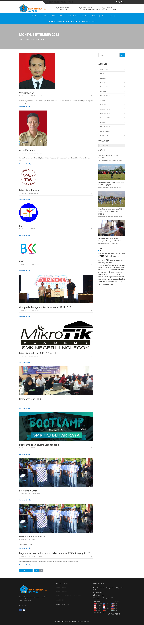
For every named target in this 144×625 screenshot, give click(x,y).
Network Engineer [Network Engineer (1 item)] (107, 274)
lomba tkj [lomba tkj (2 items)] (101, 272)
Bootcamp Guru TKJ (30, 399)
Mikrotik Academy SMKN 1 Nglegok (38, 353)
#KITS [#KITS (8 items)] (101, 255)
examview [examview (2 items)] (101, 265)
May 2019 (103, 122)
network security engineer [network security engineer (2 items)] (106, 277)
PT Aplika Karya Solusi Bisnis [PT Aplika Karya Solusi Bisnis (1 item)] (112, 279)
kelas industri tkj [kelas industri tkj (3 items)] (109, 267)
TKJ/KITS (94, 16)
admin (38, 193)
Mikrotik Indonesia (29, 190)
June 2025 (103, 78)
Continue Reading (25, 106)
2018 (27, 39)
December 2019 (105, 109)
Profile (43, 16)
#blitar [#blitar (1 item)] (103, 253)
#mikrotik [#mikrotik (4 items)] (108, 256)
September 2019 (105, 118)
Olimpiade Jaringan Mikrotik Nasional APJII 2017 (45, 307)
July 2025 (103, 74)
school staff (57, 16)
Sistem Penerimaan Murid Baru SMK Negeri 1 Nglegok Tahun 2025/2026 (72, 21)
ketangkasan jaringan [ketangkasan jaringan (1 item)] (102, 269)
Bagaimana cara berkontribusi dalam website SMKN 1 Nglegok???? (54, 553)
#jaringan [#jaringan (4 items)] (121, 253)
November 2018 (105, 126)
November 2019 (105, 113)
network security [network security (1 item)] (119, 274)
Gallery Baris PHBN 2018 (32, 536)
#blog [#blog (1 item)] (106, 253)
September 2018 (105, 131)
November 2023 (105, 96)
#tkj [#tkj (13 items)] (108, 259)
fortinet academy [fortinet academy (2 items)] (113, 265)
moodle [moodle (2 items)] (120, 272)
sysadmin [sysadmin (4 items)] (112, 281)
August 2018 (104, 135)
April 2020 (103, 104)
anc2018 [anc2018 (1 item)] (112, 260)
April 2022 (103, 100)
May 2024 (103, 82)
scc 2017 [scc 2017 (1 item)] (107, 282)
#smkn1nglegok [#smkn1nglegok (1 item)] (101, 260)
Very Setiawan (26, 93)
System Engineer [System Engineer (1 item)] (120, 282)
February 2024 (104, 87)
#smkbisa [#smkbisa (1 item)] (117, 256)
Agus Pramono (27, 150)
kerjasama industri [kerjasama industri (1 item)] (120, 267)
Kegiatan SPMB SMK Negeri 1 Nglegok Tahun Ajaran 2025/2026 (110, 239)
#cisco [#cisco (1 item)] (116, 253)
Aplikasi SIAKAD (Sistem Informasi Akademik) (68, 596)
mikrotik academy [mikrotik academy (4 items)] (111, 272)
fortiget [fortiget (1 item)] (106, 265)
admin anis (39, 95)
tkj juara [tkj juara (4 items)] (101, 284)
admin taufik (39, 556)
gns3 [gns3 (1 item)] (120, 265)
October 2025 (104, 69)
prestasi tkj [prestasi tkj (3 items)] (102, 279)
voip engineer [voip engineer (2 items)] (109, 284)
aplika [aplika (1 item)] (115, 260)
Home (34, 16)
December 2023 (105, 91)
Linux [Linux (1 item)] (109, 269)
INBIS (84, 16)
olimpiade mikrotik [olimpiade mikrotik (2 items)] (119, 277)
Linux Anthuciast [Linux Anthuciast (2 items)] (116, 269)
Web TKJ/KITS (60, 600)
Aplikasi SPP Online (61, 591)
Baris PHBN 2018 (28, 490)
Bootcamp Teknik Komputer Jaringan (39, 444)
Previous (23, 570)
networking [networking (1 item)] (113, 274)
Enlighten (86, 621)
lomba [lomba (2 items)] (122, 269)
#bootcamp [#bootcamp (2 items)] (111, 253)
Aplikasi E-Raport (61, 587)
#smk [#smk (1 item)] (113, 256)
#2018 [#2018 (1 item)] (99, 253)
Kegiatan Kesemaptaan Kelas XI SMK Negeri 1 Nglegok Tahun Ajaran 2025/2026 (111, 211)
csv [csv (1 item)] (113, 263)
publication (72, 16)
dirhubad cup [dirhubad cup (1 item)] (117, 263)
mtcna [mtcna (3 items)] (100, 274)
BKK (103, 16)
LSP (111, 16)
